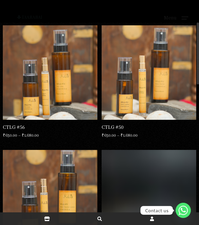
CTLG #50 (113, 127)
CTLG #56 (14, 127)
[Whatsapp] (183, 210)
